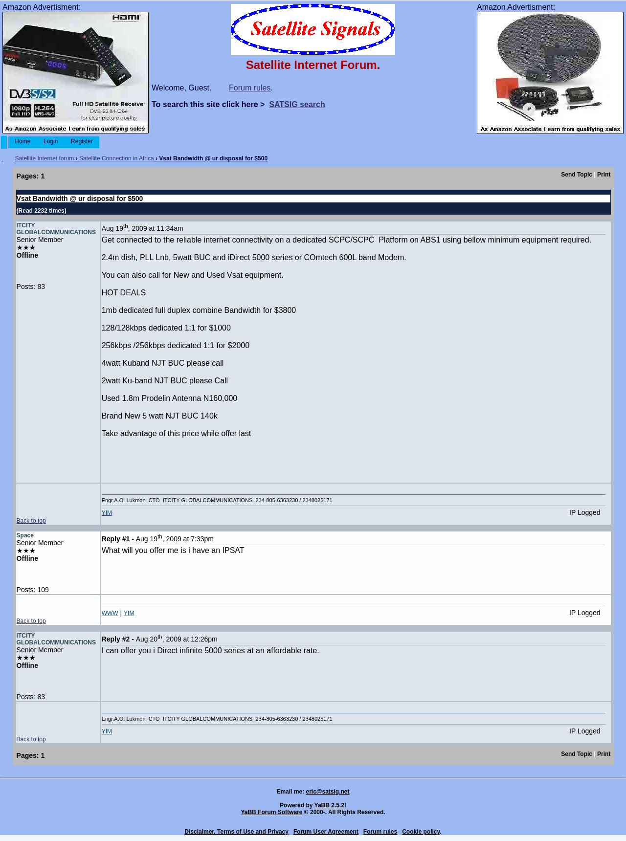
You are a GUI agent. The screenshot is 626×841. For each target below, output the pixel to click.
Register (82, 141)
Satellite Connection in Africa (116, 158)
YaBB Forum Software (271, 812)
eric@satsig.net (327, 791)
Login (51, 141)
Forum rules (249, 88)
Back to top (31, 520)
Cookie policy (421, 831)
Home (22, 141)
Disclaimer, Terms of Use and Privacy (236, 831)
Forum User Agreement (325, 831)
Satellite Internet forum (44, 158)
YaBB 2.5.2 (329, 805)
